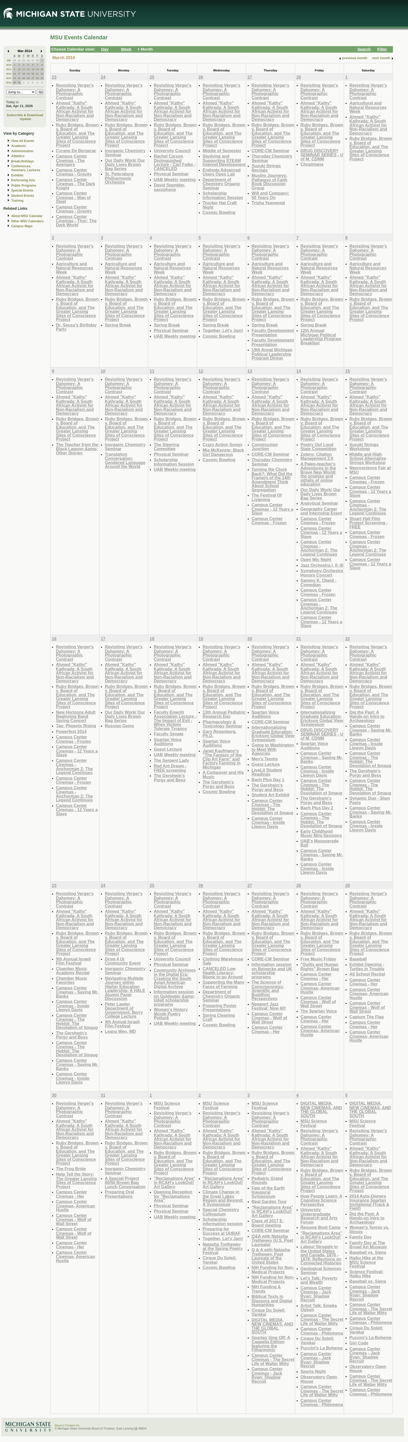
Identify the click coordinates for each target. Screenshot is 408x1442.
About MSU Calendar (26, 216)
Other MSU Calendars (27, 221)
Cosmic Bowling (219, 212)
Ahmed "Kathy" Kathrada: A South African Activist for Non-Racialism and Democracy (75, 111)
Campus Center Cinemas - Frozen (269, 520)
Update (25, 119)
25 (23, 60)
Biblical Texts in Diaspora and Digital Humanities (272, 1300)
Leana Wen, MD (120, 1031)
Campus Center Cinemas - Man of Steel (73, 197)
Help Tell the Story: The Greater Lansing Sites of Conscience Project (76, 1180)
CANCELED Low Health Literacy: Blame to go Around (223, 972)
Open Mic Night (316, 559)
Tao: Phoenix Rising (76, 725)
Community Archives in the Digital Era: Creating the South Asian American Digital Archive (175, 978)
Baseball (358, 959)
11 (23, 69)
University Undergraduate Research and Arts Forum (319, 1215)
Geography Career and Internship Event (321, 511)
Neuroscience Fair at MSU (370, 469)
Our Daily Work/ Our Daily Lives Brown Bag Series (125, 164)
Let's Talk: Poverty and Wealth (319, 1280)
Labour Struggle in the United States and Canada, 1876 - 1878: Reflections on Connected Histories (321, 1254)
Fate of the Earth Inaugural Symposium (268, 1192)
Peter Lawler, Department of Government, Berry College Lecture (124, 1010)
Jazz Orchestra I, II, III (322, 565)
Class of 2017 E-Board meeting (268, 1223)
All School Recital (367, 974)
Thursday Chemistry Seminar (272, 158)
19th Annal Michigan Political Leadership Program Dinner (272, 353)
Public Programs (23, 185)
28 (37, 60)
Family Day (360, 1237)
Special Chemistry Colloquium (221, 1211)
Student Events (22, 196)
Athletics (17, 156)
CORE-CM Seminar (270, 150)
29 (42, 78)
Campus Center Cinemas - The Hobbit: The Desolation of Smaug (273, 806)
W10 (8, 64)
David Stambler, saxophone (169, 187)
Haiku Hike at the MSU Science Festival (366, 1261)
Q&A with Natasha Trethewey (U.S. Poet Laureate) (272, 1240)
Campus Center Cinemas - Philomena (322, 1330)
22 (42, 73)
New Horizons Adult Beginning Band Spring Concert (75, 716)
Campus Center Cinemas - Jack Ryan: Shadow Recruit (267, 1375)
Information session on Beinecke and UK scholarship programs (272, 970)
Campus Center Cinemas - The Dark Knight (75, 183)
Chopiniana (312, 164)
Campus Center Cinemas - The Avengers (71, 160)
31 (19, 82)
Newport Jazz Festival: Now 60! (269, 1006)
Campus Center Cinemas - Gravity (74, 172)
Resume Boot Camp (321, 1227)
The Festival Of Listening (267, 497)
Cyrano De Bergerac (76, 150)
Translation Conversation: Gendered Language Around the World (125, 460)
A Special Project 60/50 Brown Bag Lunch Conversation (125, 1182)
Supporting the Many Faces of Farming (224, 984)
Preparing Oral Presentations (119, 1194)
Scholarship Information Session (223, 195)
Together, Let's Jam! (223, 330)
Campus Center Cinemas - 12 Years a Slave (272, 508)
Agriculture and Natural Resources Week (74, 267)
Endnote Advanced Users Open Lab (222, 172)
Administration (22, 151)
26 (28, 60)
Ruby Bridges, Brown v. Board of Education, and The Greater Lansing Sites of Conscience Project (77, 135)
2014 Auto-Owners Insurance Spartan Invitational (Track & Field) (369, 1202)
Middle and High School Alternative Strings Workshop (367, 458)
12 (28, 69)
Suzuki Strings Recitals (266, 167)
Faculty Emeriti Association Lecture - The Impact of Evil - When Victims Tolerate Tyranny (175, 720)
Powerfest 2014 (71, 731)
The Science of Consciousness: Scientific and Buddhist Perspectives (268, 990)
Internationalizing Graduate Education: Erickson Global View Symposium (273, 733)
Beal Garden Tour (269, 1201)
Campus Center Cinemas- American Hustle (320, 987)
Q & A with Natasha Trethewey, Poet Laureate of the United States (271, 1256)
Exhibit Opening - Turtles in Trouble (366, 966)
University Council (172, 150)
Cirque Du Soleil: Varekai (220, 1260)
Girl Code (358, 1343)
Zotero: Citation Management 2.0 (317, 456)
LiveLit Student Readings (267, 772)
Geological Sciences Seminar (321, 1270)
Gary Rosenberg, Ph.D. (220, 733)
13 (32, 69)
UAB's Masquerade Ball (320, 843)
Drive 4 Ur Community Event (123, 961)
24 (19, 60)
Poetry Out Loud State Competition (318, 446)
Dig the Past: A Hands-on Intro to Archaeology (367, 716)
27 (32, 60)
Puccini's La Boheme (322, 1348)
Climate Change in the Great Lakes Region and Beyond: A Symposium (223, 1198)
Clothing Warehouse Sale (223, 961)
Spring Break (118, 325)
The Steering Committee (166, 446)
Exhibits (17, 175)
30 (14, 82)
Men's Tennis (265, 758)
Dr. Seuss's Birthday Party (76, 327)
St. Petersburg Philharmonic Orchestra (119, 177)
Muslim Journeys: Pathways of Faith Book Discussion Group (269, 181)
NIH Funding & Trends (266, 1288)
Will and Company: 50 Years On (270, 195)
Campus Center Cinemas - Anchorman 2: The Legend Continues (319, 548)
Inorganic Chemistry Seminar (125, 152)
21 (37, 73)
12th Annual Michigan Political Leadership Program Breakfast (321, 336)
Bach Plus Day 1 (268, 779)
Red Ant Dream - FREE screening (170, 768)
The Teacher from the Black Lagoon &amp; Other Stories (77, 448)
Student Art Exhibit (271, 794)
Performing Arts (23, 180)
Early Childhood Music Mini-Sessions (321, 833)
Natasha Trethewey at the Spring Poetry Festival (223, 1248)
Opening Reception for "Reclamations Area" (173, 1196)
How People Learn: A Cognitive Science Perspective (321, 1200)
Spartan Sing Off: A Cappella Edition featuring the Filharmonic (271, 1343)
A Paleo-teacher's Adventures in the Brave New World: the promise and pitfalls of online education (318, 474)
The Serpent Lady (171, 760)
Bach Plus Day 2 (317, 807)
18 (23, 73)
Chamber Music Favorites (71, 980)
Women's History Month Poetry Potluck (171, 1013)
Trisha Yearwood (268, 202)
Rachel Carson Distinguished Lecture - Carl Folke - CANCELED (175, 162)
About (58, 1425)
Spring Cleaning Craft (219, 1017)
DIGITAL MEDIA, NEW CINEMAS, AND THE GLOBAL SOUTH (272, 1326)
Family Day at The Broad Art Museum (368, 1244)
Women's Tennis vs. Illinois (369, 1229)
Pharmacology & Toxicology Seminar (222, 724)
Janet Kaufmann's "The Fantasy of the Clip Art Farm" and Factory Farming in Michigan (222, 758)
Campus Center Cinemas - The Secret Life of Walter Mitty (273, 1359)
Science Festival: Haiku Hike (366, 1273)
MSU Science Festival (167, 1105)
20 (32, 73)
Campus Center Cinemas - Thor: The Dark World (76, 220)
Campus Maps (22, 226)
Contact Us (72, 1425)
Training (17, 200)
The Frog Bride (71, 1168)
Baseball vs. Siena (367, 1252)
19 (28, 73)
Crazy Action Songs (222, 444)
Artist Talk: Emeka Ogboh (319, 1307)
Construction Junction (265, 446)
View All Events (22, 141)
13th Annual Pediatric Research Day (224, 714)
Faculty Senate (168, 733)
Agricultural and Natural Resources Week (368, 107)
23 (14, 60)
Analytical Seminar (319, 503)
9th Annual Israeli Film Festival (73, 961)
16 (14, 73)
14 (37, 69)
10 (19, 69)
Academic (18, 146)
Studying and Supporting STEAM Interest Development (224, 160)
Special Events (22, 190)
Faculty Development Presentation (273, 332)
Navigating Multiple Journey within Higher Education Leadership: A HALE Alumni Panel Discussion (125, 988)
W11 (8, 69)
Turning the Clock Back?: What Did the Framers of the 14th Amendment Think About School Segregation (272, 479)
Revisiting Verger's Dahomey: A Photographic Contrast (75, 91)
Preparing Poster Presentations (220, 1007)
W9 (9, 60)
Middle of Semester (222, 150)
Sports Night (313, 1371)
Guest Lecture (168, 749)
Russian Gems (119, 725)
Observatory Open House (319, 1379)
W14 (8, 82)
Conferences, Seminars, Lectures (25, 168)
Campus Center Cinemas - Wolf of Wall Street (269, 1017)
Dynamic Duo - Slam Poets (369, 800)
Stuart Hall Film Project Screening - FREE (368, 522)
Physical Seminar (171, 173)
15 (42, 69)
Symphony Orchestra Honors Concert (322, 572)
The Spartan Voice (319, 1011)
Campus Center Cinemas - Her (267, 1029)
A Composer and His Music (223, 774)
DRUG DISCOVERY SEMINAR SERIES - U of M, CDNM (322, 154)
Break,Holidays (22, 161)
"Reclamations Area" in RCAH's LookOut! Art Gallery (174, 1182)
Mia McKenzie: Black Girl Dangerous (223, 452)
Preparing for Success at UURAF (221, 1231)
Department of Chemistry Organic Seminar (221, 183)
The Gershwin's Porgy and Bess (170, 777)
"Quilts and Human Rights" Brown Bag (320, 966)
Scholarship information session (223, 1221)
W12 (8, 73)
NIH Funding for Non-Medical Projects (273, 1269)
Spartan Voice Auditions (168, 741)
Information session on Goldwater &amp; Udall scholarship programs (174, 998)
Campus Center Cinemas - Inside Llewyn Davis (268, 822)
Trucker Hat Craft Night (220, 204)
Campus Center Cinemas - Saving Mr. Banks (322, 757)
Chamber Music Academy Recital (73, 970)
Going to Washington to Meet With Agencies (273, 749)
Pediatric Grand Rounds (267, 1180)
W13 (8, 78)
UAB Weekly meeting (175, 179)
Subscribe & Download (25, 115)
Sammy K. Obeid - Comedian (318, 582)
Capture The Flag (366, 1016)
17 (19, 73)
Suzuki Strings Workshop (364, 446)
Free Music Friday (318, 959)
